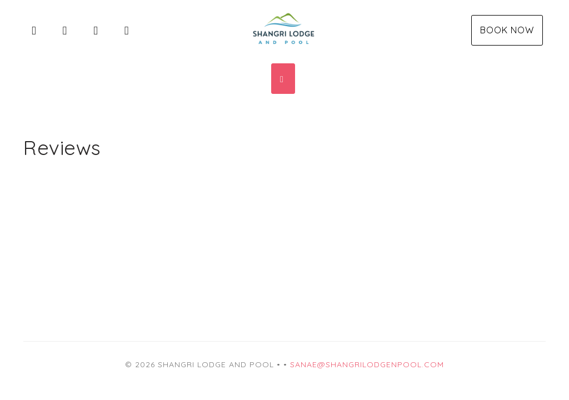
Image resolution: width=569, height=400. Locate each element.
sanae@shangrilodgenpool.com (367, 364)
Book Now (507, 30)
